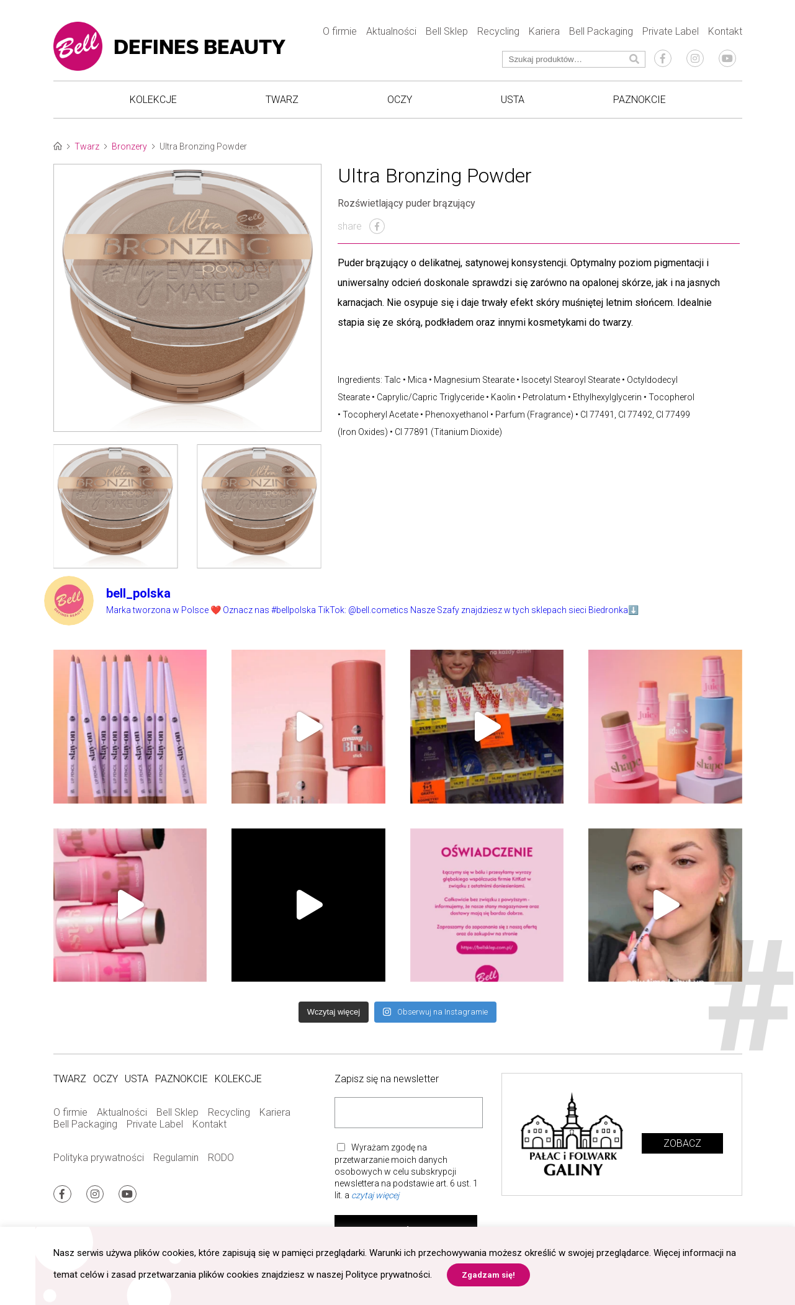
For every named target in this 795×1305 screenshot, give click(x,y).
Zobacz (682, 1143)
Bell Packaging (601, 31)
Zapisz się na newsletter (387, 1079)
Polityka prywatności (98, 1158)
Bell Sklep (447, 31)
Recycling (498, 31)
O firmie (340, 31)
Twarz (282, 99)
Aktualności (391, 31)
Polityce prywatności (388, 1274)
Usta (512, 99)
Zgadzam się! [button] (488, 1275)
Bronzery (129, 146)
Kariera (544, 31)
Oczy (399, 99)
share (361, 226)
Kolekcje (153, 99)
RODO (221, 1158)
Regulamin (176, 1158)
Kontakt (725, 31)
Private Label (670, 31)
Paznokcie (639, 99)
